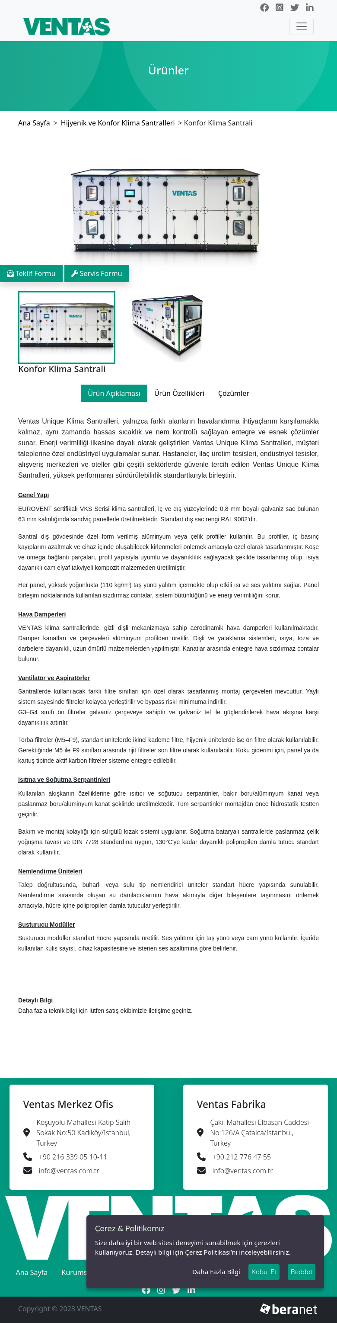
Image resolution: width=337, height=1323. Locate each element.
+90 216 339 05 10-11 (73, 1157)
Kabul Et (264, 1270)
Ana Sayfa (34, 123)
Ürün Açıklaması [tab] (114, 393)
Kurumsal (77, 1272)
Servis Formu (96, 273)
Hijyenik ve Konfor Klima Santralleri (118, 123)
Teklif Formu (31, 273)
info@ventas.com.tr (69, 1170)
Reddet (301, 1270)
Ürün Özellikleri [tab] (179, 393)
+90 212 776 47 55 (242, 1157)
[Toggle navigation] (301, 26)
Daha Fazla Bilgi (216, 1269)
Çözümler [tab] (233, 393)
